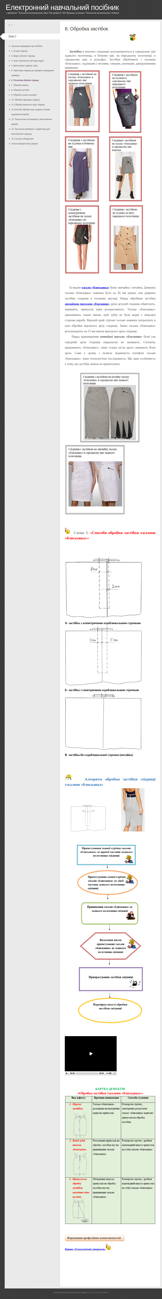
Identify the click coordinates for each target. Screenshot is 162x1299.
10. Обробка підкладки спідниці (25, 100)
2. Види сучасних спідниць (23, 56)
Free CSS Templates (94, 1292)
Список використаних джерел (24, 144)
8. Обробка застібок (20, 90)
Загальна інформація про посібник (26, 46)
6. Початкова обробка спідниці (25, 80)
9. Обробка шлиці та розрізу (24, 95)
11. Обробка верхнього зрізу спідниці (28, 105)
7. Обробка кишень (20, 85)
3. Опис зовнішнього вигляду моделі (27, 61)
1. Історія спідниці (19, 51)
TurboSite (105, 1292)
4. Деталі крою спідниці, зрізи (24, 66)
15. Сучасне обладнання (22, 139)
